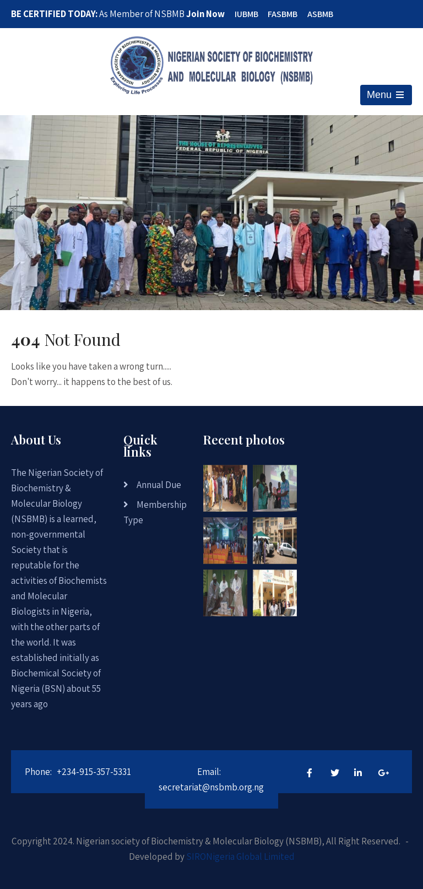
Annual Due (159, 485)
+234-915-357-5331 (94, 772)
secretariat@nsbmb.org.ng (211, 787)
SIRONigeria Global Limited (240, 856)
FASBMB (282, 14)
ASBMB (320, 14)
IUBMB (246, 14)
